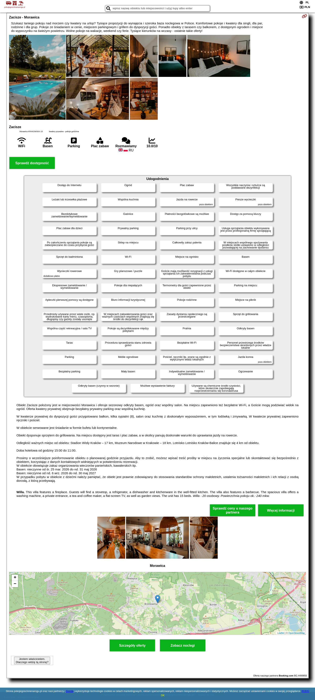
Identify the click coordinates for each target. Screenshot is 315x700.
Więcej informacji (280, 510)
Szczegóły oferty (132, 645)
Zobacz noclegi (183, 645)
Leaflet (280, 633)
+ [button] (15, 578)
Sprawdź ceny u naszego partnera (232, 510)
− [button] (15, 584)
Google (70, 691)
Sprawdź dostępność (32, 163)
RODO (305, 691)
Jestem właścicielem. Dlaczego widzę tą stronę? (32, 660)
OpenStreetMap (296, 633)
